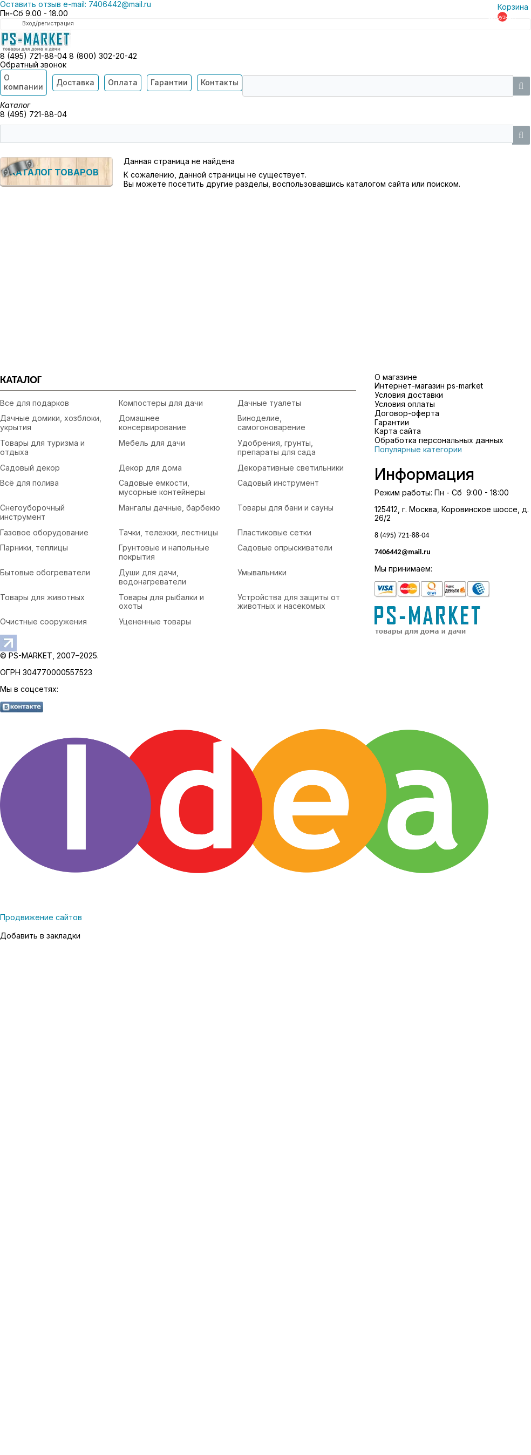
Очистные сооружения (43, 621)
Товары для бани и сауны (285, 507)
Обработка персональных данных (439, 440)
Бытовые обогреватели (45, 572)
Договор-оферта (407, 413)
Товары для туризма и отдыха (42, 447)
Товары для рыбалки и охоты (161, 602)
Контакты (220, 82)
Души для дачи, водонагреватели (152, 577)
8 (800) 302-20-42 (103, 55)
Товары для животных (42, 597)
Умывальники (262, 572)
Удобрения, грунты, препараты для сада (276, 447)
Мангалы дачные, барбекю (169, 507)
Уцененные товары (155, 621)
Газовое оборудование (44, 532)
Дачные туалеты (269, 402)
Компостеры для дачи (161, 402)
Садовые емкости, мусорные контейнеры (162, 487)
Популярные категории (418, 449)
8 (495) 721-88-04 (34, 55)
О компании (23, 82)
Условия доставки (409, 394)
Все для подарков (34, 402)
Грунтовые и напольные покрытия (164, 552)
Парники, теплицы (34, 547)
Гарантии (169, 82)
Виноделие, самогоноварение (271, 422)
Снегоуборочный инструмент (32, 512)
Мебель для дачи (152, 442)
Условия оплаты (405, 404)
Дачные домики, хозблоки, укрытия (50, 422)
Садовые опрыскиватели (284, 547)
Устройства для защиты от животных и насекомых (288, 602)
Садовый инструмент (278, 482)
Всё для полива (29, 482)
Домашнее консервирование (152, 422)
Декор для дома (150, 467)
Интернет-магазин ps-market (429, 385)
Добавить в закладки (40, 936)
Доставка (75, 82)
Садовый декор (30, 467)
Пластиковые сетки (274, 532)
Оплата (123, 82)
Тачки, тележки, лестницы (168, 532)
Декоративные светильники (290, 467)
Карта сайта (398, 431)
